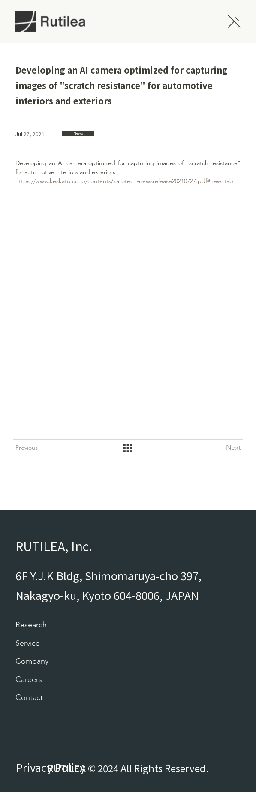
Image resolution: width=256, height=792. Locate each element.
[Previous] (32, 448)
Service (27, 643)
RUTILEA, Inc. (53, 546)
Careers (28, 679)
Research (31, 624)
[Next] (223, 448)
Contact (29, 697)
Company (31, 661)
